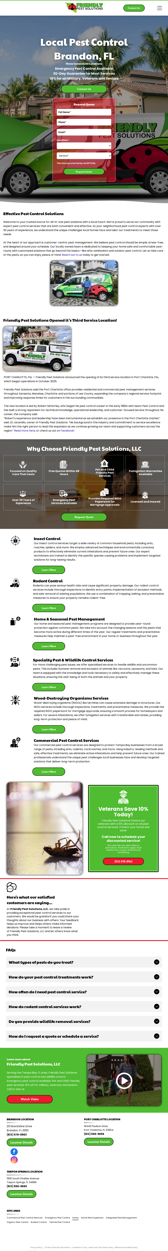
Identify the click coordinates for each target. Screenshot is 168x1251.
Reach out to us (72, 255)
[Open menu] (159, 8)
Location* (63, 140)
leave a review (62, 927)
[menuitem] (26, 1218)
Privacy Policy (36, 1247)
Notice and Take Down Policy (101, 1247)
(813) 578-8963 (17, 1134)
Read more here (24, 431)
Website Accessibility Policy (126, 1247)
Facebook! (67, 431)
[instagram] (14, 1160)
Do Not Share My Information (57, 1247)
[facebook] (14, 1152)
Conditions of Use (79, 1247)
